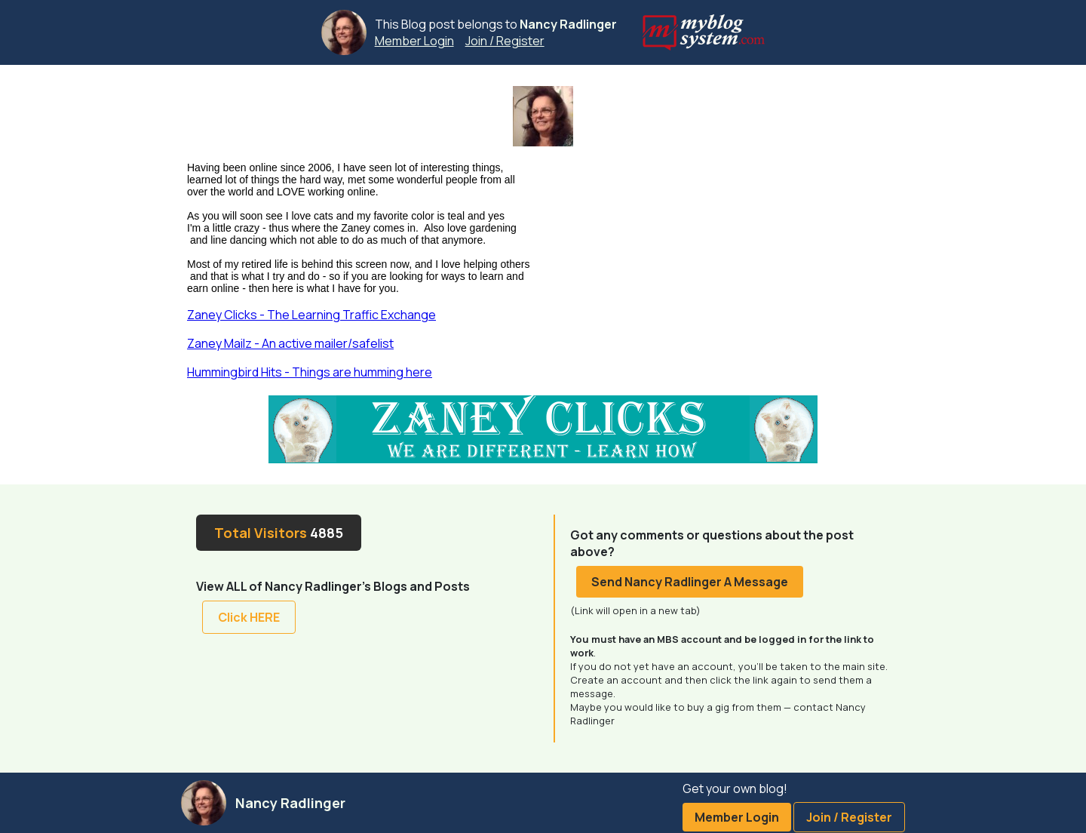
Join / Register (505, 40)
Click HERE (249, 617)
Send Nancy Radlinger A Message (689, 581)
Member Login (414, 40)
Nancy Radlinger (568, 24)
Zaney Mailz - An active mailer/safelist (290, 343)
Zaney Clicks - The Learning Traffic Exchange (311, 314)
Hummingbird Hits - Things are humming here (309, 372)
